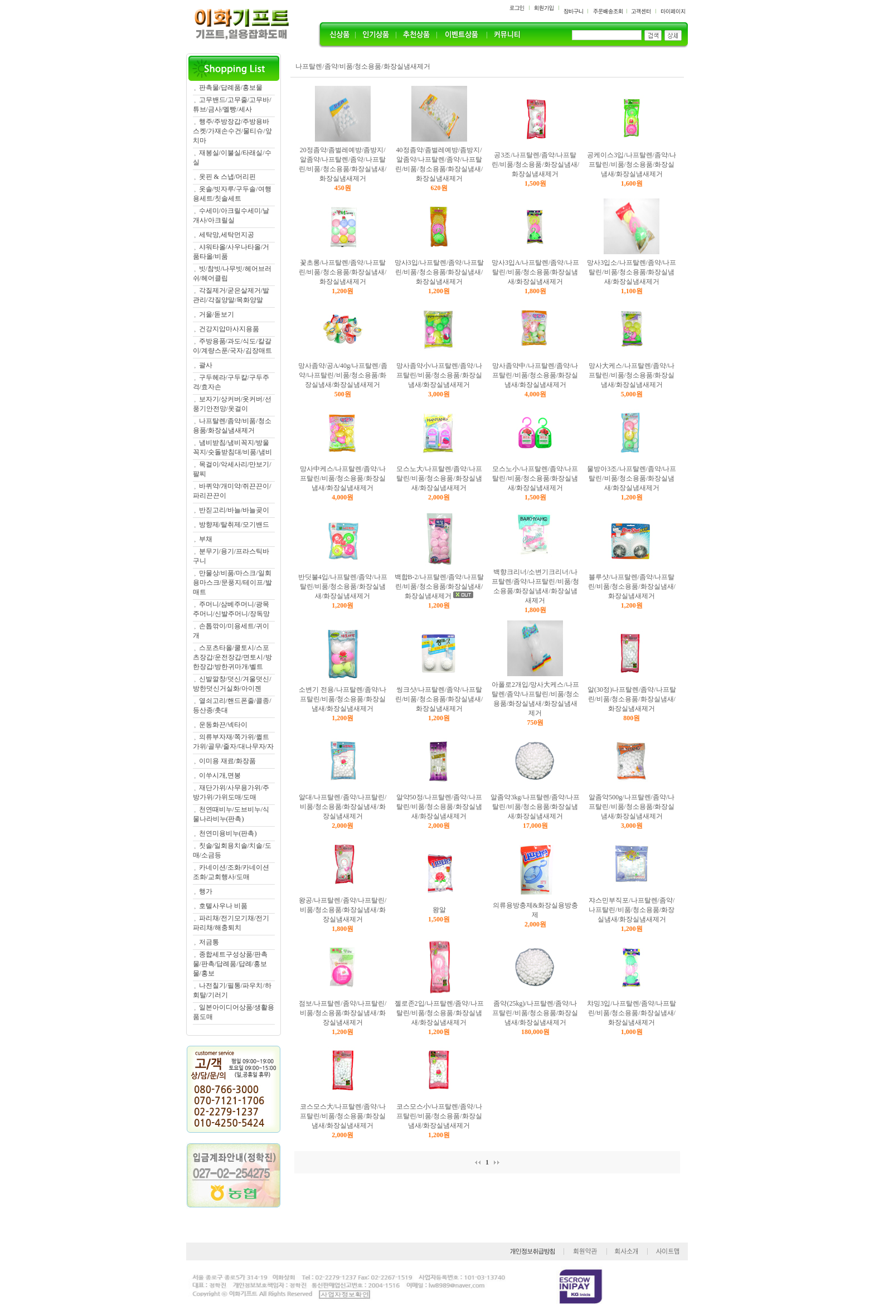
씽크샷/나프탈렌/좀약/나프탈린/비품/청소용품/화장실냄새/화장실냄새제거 (439, 699)
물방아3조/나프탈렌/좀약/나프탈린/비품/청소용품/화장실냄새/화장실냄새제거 (631, 478)
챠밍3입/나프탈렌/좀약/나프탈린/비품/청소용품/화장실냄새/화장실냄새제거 (631, 1012)
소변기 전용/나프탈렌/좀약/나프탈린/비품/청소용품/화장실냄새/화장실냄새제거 (342, 699)
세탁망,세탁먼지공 (226, 235)
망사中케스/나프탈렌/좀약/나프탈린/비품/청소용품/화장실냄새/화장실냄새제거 (343, 478)
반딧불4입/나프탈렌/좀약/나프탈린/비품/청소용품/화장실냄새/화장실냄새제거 (342, 586)
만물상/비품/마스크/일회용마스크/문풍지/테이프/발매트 (232, 582)
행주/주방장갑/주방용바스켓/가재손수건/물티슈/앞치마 (232, 131)
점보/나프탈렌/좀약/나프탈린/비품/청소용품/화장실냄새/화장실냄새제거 (342, 1012)
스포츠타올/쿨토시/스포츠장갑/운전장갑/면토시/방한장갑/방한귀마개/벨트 (232, 657)
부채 (205, 539)
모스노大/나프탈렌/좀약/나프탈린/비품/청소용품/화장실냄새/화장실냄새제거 (439, 478)
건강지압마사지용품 (229, 329)
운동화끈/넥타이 (223, 725)
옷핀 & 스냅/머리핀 (227, 177)
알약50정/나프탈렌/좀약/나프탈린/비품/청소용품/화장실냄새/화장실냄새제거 (439, 806)
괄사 (205, 365)
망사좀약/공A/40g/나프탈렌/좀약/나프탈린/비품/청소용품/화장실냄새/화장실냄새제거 (342, 375)
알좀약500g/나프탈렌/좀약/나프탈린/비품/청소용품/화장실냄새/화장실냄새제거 (631, 806)
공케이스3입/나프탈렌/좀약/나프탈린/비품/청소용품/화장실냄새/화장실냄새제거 (631, 164)
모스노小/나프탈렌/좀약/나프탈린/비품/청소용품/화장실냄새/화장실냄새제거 (535, 478)
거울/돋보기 (216, 314)
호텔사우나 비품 (223, 906)
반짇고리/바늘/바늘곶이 (234, 510)
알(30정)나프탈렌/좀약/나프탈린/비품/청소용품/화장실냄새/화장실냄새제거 (631, 699)
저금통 (209, 942)
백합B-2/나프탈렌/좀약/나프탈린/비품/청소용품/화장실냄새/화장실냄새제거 (439, 586)
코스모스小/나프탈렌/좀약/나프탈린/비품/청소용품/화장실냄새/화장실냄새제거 (439, 1116)
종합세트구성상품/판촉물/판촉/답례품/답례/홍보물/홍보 (230, 963)
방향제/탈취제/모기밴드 (234, 524)
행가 (205, 891)
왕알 (439, 910)
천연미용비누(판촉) (228, 833)
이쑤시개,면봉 (220, 775)
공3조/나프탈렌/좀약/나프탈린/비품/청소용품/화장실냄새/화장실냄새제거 (535, 164)
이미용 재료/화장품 (227, 761)
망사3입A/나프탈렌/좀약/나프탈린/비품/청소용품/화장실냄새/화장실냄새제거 (535, 272)
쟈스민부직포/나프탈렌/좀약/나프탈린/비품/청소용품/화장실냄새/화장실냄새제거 (631, 909)
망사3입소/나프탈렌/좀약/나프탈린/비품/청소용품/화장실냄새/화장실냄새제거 (631, 272)
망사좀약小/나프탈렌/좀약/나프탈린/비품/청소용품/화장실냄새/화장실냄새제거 (439, 375)
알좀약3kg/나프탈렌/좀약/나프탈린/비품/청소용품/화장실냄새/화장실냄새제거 (535, 806)
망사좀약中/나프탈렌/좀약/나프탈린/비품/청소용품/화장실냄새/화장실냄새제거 (535, 375)
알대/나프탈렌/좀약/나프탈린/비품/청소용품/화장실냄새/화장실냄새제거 (342, 806)
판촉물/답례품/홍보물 (231, 87)
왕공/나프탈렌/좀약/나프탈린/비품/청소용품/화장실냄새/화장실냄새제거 (342, 909)
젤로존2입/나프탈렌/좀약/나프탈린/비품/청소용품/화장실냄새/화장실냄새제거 (439, 1012)
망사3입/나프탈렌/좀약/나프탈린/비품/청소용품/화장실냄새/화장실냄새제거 (439, 272)
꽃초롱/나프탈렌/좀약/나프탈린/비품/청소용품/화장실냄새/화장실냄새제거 (342, 272)
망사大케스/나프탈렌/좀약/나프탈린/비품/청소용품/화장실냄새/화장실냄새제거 (631, 375)
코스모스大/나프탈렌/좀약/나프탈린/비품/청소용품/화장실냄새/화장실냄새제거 (343, 1116)
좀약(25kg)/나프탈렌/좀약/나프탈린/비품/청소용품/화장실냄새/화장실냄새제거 (535, 1012)
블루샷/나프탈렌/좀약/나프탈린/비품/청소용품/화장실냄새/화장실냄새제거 (632, 586)
